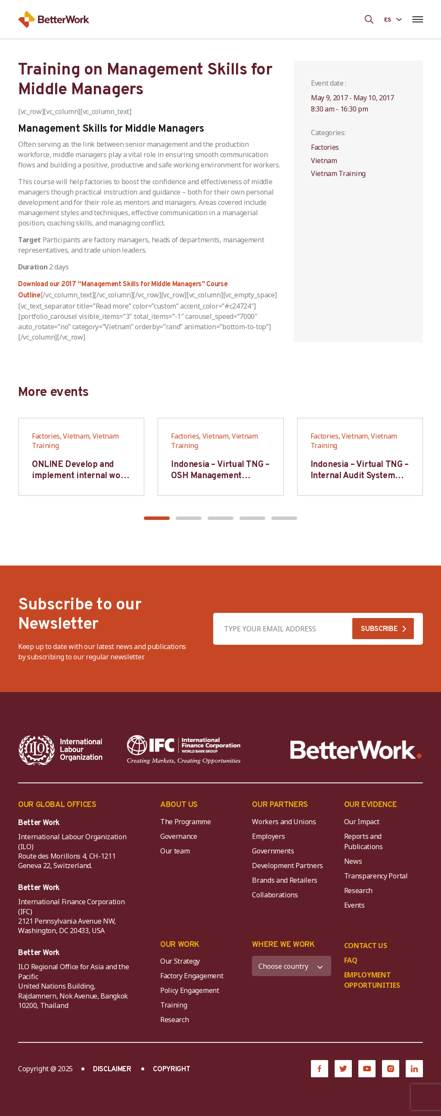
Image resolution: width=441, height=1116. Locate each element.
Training (173, 1005)
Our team (174, 851)
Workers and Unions (284, 821)
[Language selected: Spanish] (392, 19)
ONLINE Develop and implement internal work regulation (80, 476)
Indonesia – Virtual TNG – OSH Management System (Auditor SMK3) (220, 476)
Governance (178, 836)
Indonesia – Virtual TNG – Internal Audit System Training (360, 476)
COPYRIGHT (171, 1069)
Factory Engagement (191, 975)
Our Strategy (180, 961)
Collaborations (275, 895)
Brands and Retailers (284, 880)
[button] (157, 518)
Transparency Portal (376, 876)
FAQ (350, 960)
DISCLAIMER (112, 1069)
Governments (273, 851)
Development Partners (287, 865)
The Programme (185, 821)
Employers (268, 836)
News (353, 861)
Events (354, 905)
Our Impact (361, 821)
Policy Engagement (191, 990)
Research (358, 890)
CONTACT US (365, 945)
